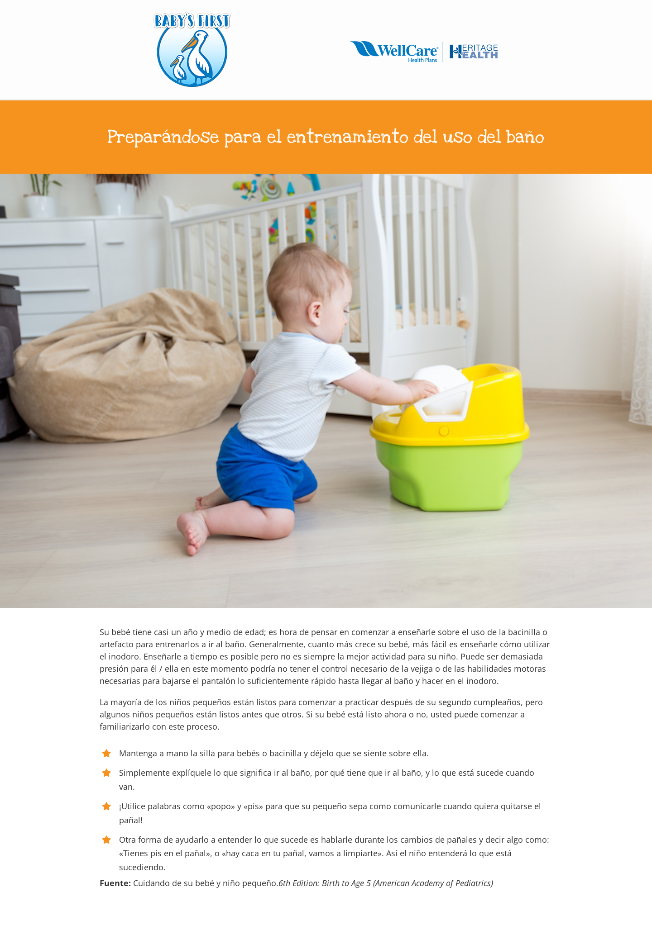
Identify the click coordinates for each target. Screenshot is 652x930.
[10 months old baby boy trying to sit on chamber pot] (326, 391)
